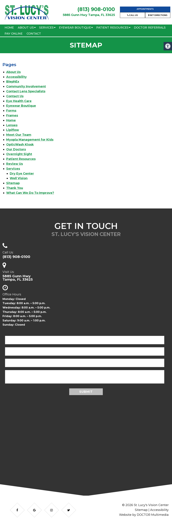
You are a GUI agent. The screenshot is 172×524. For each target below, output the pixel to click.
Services (46, 27)
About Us (26, 27)
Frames (12, 115)
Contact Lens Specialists (25, 91)
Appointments (145, 9)
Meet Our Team (18, 135)
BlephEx (12, 81)
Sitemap (13, 183)
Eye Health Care (19, 101)
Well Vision (19, 178)
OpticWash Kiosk (20, 144)
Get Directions (157, 15)
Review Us (14, 164)
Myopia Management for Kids (29, 139)
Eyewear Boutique (75, 27)
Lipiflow (12, 130)
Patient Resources (112, 27)
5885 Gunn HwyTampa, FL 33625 (18, 277)
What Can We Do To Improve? (30, 193)
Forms (11, 110)
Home (9, 27)
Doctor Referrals (150, 27)
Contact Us (15, 96)
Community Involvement (26, 86)
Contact (34, 33)
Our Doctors (16, 149)
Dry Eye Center (22, 173)
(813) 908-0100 (96, 9)
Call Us (132, 15)
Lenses (11, 125)
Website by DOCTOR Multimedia (144, 515)
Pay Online (14, 33)
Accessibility (16, 77)
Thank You (14, 188)
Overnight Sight (19, 154)
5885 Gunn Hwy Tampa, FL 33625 (89, 15)
